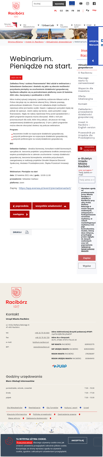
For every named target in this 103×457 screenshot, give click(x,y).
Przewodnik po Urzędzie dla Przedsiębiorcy (86, 135)
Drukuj (21, 232)
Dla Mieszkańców (29, 26)
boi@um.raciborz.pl (41, 342)
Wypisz (87, 265)
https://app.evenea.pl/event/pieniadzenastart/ (45, 188)
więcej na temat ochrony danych (87, 249)
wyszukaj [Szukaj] (59, 3)
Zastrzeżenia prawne (67, 414)
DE (78, 10)
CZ (61, 10)
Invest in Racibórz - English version (87, 125)
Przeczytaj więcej (24, 442)
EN (67, 10)
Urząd (88, 25)
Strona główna (15, 42)
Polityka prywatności (42, 414)
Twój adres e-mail (87, 173)
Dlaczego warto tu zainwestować (86, 81)
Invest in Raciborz (34, 42)
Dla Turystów (64, 26)
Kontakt (82, 104)
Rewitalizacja (34, 408)
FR (73, 10)
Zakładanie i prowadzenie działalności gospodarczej (85, 113)
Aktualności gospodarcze (59, 42)
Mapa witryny (14, 418)
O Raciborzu (85, 72)
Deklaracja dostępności (36, 418)
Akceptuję (77, 440)
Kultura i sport (77, 26)
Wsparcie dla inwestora (85, 89)
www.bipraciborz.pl (41, 347)
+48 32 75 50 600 (42, 333)
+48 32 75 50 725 (42, 337)
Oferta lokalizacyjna (85, 97)
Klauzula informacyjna (17, 414)
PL (55, 10)
